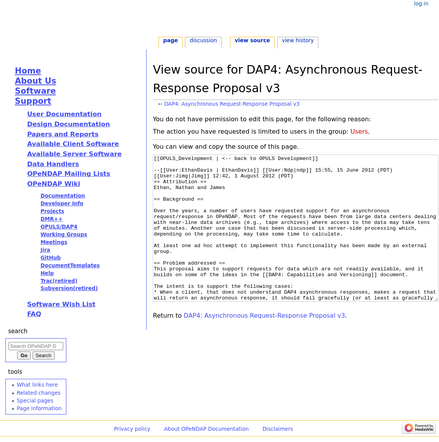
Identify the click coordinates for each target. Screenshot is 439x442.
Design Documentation (68, 124)
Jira (45, 250)
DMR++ (51, 219)
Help (47, 273)
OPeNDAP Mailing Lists (69, 173)
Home (28, 71)
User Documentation (64, 114)
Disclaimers (278, 429)
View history (298, 40)
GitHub (50, 258)
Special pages (35, 400)
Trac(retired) (58, 281)
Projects (52, 211)
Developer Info (61, 203)
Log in (421, 3)
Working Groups (63, 234)
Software (35, 91)
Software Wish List (61, 304)
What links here (37, 385)
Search (18, 331)
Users (359, 131)
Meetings (53, 242)
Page (170, 40)
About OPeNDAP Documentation (206, 429)
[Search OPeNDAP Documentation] (36, 346)
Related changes (38, 393)
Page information (39, 408)
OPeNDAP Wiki (53, 183)
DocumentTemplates (70, 265)
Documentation (62, 196)
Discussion (203, 40)
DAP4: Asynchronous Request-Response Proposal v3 (231, 104)
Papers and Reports (63, 134)
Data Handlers (53, 164)
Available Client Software (73, 144)
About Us (35, 81)
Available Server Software (74, 154)
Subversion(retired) (69, 288)
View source (252, 40)
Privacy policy (132, 429)
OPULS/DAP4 (58, 227)
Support (33, 101)
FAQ (34, 314)
